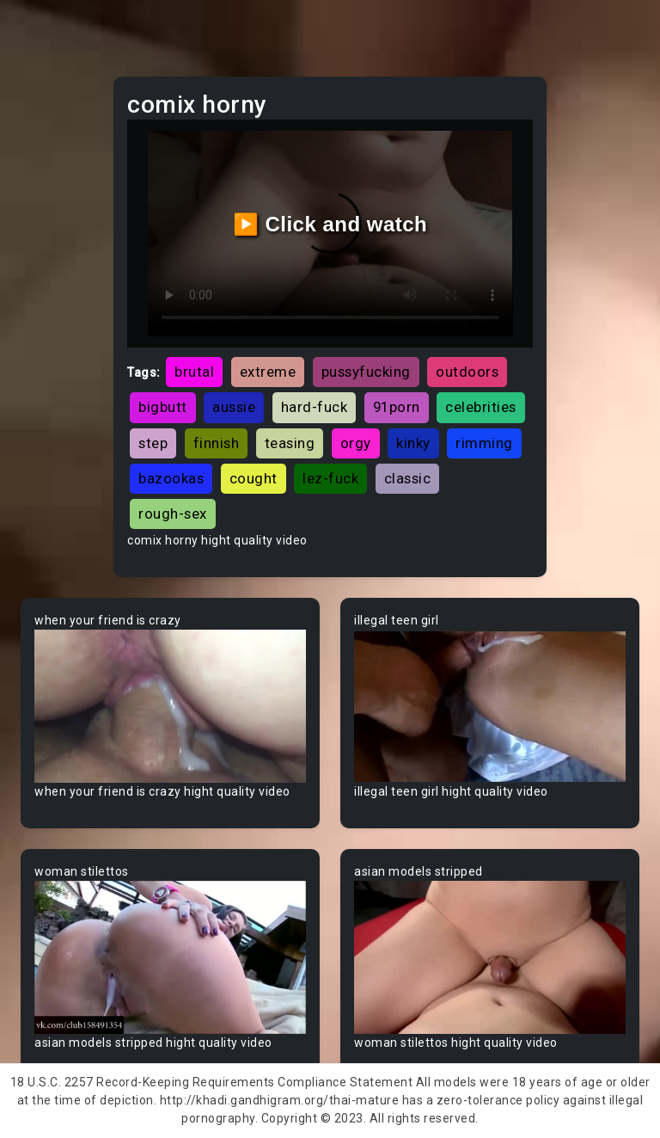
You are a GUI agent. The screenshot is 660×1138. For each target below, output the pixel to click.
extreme (268, 371)
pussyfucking (366, 371)
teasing (290, 443)
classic (407, 478)
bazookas (171, 478)
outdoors (467, 371)
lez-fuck (330, 478)
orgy (355, 443)
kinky (413, 443)
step (153, 443)
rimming (484, 443)
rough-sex (172, 513)
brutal (194, 371)
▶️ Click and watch (330, 224)
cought (253, 478)
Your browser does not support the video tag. (170, 706)
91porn (396, 406)
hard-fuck (314, 406)
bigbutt (162, 406)
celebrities (480, 406)
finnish (216, 443)
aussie (233, 406)
